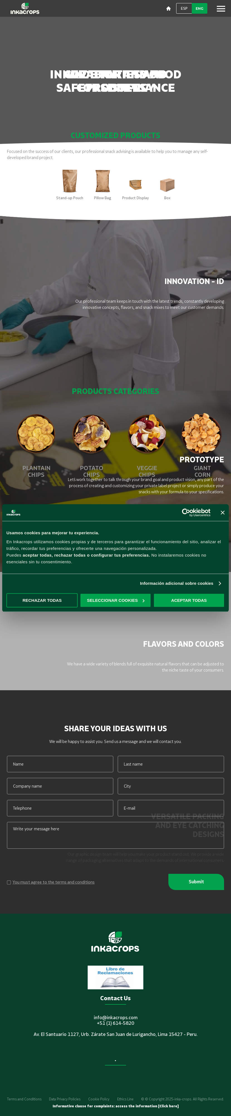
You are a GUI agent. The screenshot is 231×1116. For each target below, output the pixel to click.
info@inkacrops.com (115, 1017)
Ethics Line (125, 1099)
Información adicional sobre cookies (176, 583)
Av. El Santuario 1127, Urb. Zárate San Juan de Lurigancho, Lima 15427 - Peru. (116, 1034)
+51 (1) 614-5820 (115, 1023)
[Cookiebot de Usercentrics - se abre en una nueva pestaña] (186, 512)
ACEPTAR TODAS (189, 600)
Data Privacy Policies (64, 1099)
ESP (184, 8)
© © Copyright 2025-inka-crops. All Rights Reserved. (182, 1099)
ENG (199, 8)
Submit (196, 881)
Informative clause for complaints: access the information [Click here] (116, 1106)
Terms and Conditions (24, 1099)
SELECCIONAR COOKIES (115, 600)
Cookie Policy (98, 1099)
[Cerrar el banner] (223, 512)
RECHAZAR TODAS (42, 600)
